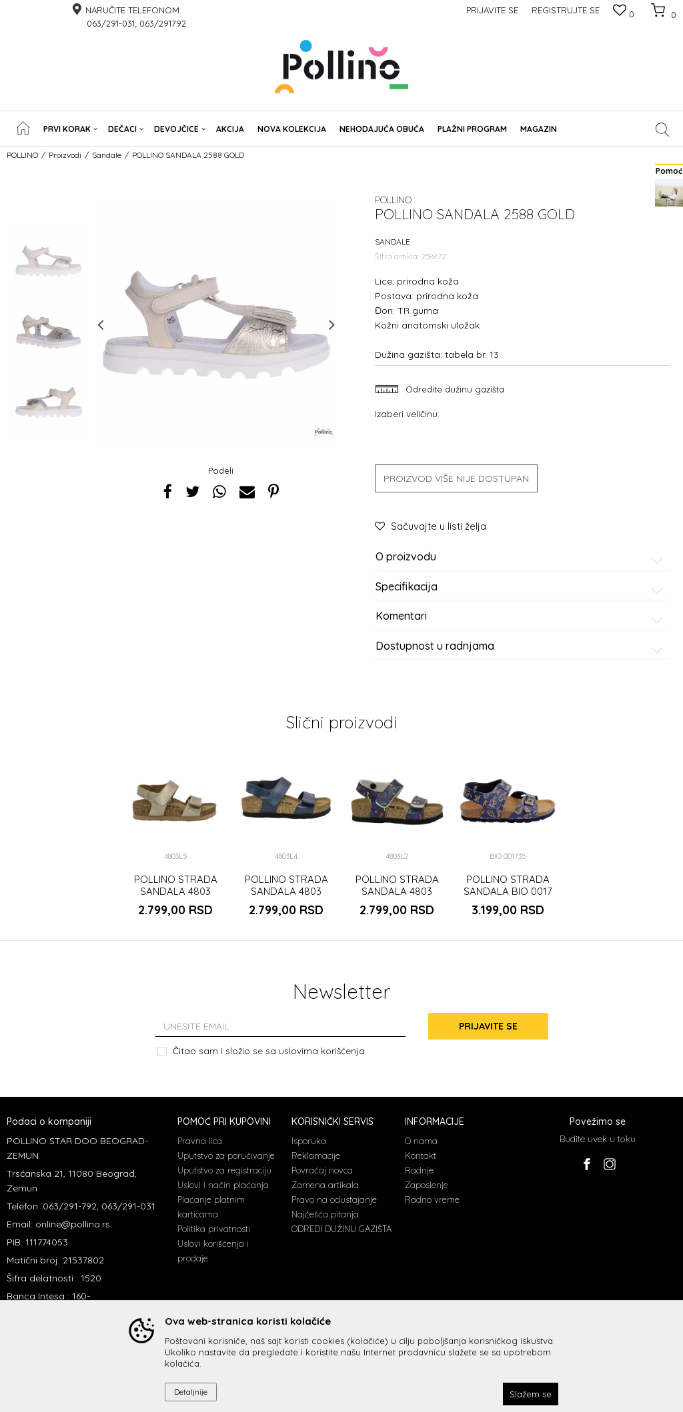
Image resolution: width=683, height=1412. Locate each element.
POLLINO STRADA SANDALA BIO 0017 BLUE (508, 892)
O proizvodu (521, 557)
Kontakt (420, 1155)
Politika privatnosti (213, 1228)
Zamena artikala (325, 1184)
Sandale (106, 155)
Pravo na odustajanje (334, 1199)
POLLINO (22, 155)
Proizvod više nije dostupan (456, 478)
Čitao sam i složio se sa (269, 1051)
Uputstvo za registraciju (224, 1170)
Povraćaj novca (322, 1170)
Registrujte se (566, 10)
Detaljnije (190, 1392)
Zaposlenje (426, 1184)
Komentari (521, 616)
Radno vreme (432, 1199)
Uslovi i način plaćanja (223, 1184)
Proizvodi (65, 155)
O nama (421, 1140)
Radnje (419, 1170)
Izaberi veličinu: (407, 413)
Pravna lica (199, 1140)
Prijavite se (488, 1026)
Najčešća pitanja (325, 1214)
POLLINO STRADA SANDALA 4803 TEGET (286, 892)
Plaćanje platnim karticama (211, 1206)
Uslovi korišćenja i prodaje (213, 1250)
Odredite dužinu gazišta (453, 389)
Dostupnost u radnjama (521, 646)
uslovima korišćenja (322, 1050)
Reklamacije (315, 1155)
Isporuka (308, 1140)
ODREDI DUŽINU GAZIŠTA (341, 1228)
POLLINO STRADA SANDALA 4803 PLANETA (397, 892)
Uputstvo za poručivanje (226, 1155)
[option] (48, 261)
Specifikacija (521, 587)
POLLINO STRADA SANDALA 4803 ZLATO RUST (175, 892)
